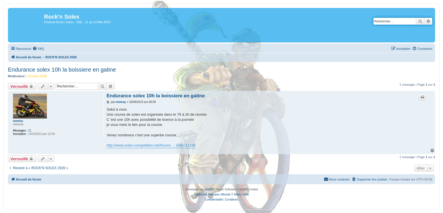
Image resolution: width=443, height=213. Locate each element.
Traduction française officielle (212, 194)
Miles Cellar (241, 194)
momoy (18, 120)
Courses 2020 (37, 76)
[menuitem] (38, 48)
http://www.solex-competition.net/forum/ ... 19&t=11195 (151, 145)
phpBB (208, 189)
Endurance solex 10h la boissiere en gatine (62, 69)
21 (29, 130)
